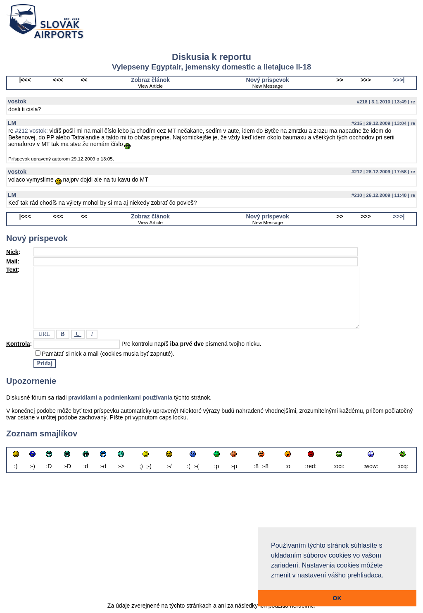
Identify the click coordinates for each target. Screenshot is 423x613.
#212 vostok (30, 130)
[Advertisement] (211, 538)
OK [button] (337, 598)
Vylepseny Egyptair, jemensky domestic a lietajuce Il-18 (211, 66)
